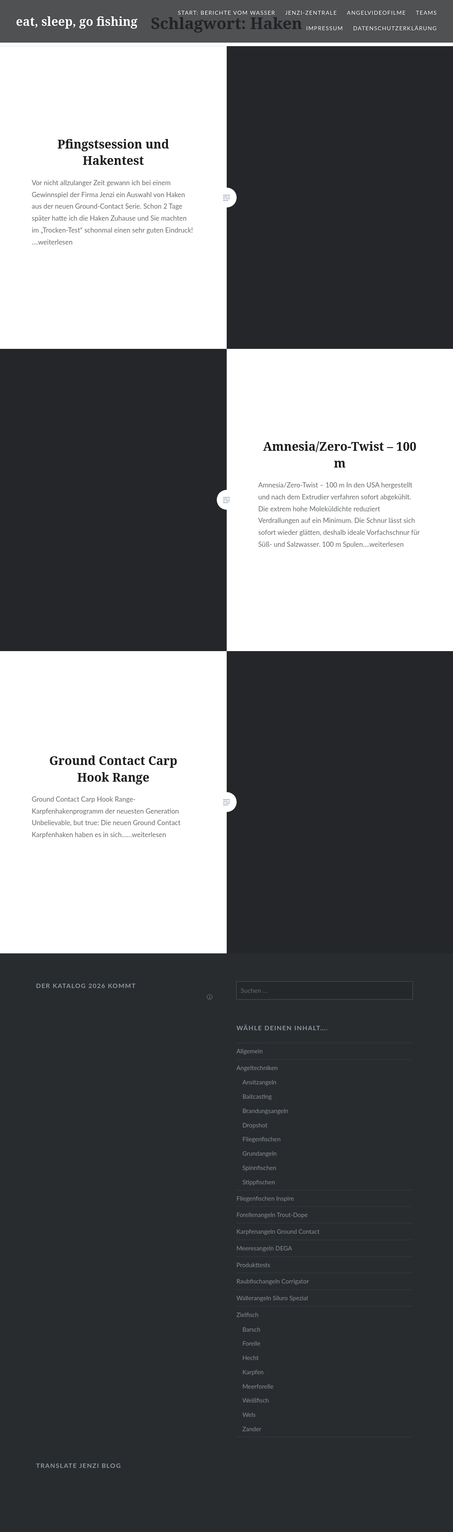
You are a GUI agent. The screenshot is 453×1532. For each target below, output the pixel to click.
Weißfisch (255, 1400)
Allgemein (249, 1051)
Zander (251, 1428)
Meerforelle (257, 1386)
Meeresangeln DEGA (264, 1248)
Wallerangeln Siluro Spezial (272, 1297)
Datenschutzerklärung (395, 28)
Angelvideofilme (376, 12)
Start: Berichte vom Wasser (226, 12)
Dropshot (254, 1125)
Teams (426, 12)
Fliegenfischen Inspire (265, 1198)
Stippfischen (258, 1182)
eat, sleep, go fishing (77, 21)
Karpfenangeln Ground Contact (277, 1231)
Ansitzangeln (259, 1082)
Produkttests (253, 1264)
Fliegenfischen (261, 1139)
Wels (248, 1414)
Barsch (251, 1329)
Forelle (251, 1343)
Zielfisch (247, 1314)
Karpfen (252, 1371)
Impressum (324, 28)
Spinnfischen (259, 1167)
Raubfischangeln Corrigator (272, 1281)
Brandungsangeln (265, 1110)
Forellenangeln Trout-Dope (271, 1214)
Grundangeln (259, 1153)
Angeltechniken (257, 1067)
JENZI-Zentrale (311, 12)
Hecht (250, 1357)
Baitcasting (257, 1096)
